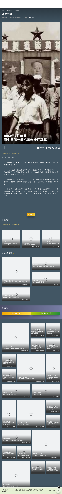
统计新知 (18, 17)
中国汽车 (16, 153)
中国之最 (11, 17)
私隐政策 (41, 490)
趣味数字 (4, 17)
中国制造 (7, 153)
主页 (3, 10)
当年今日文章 (7, 253)
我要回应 (31, 214)
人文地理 (24, 17)
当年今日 (17, 10)
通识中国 (9, 10)
